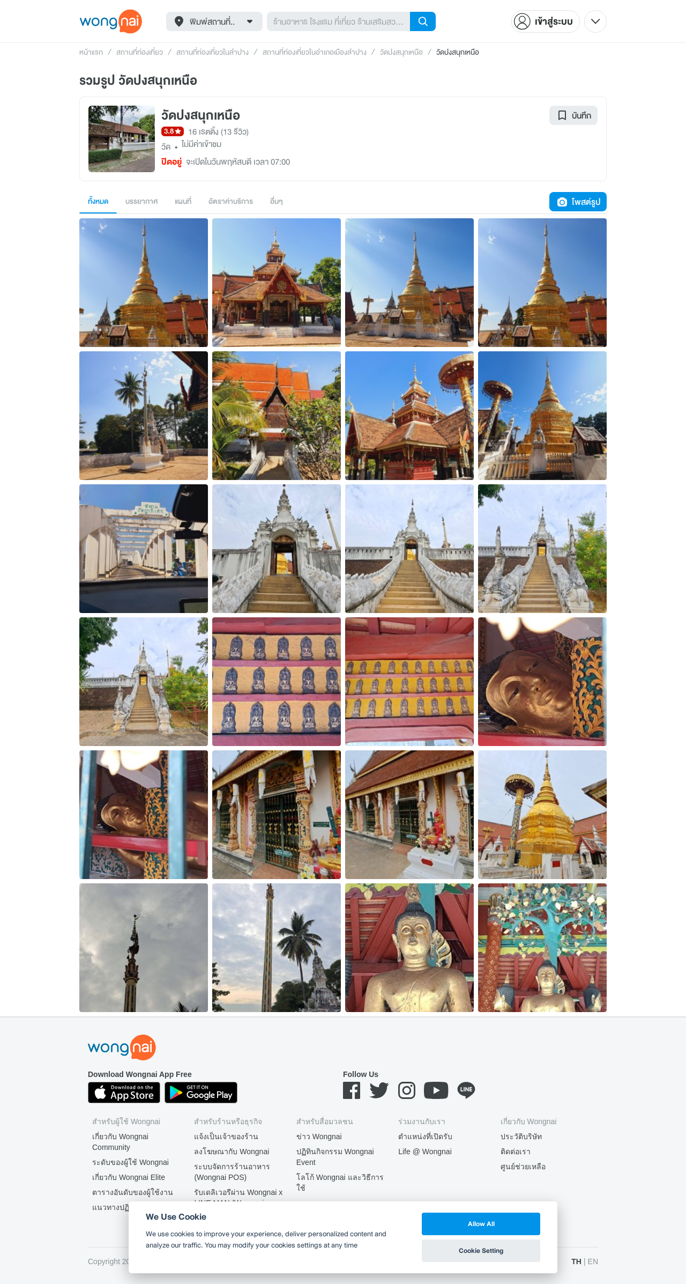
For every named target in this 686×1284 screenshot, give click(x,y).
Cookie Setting (481, 1250)
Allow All (481, 1224)
